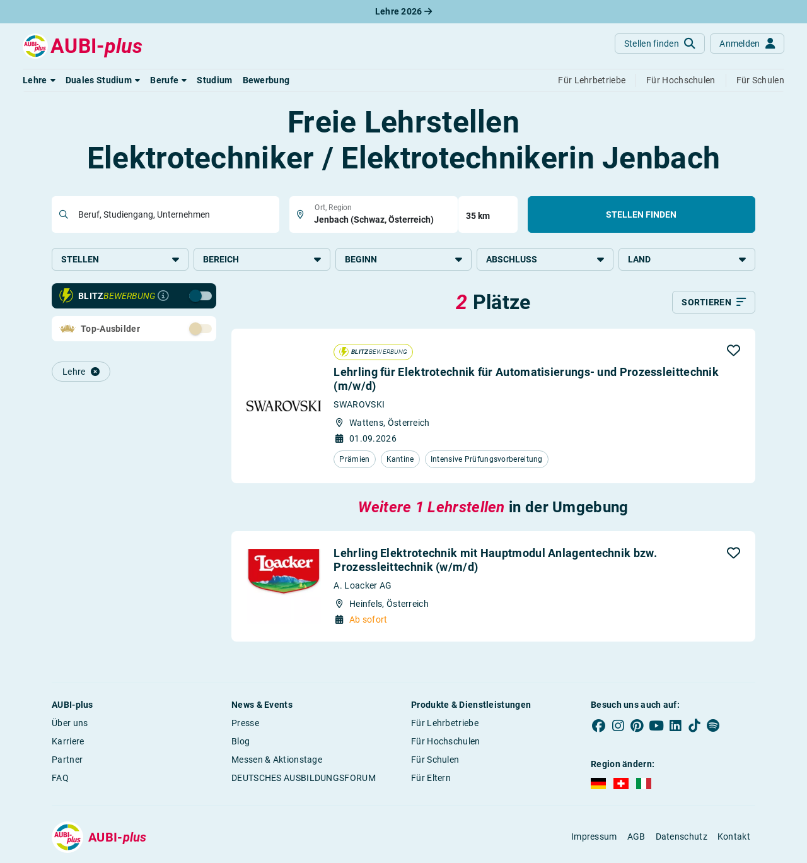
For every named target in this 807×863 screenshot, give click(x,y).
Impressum (594, 836)
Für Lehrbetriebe (445, 723)
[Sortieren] (713, 302)
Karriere (68, 741)
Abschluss (545, 259)
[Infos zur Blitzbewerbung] (163, 296)
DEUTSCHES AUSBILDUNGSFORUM (303, 778)
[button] (39, 80)
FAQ (60, 778)
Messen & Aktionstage (276, 759)
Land (687, 259)
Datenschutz (681, 836)
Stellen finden (641, 214)
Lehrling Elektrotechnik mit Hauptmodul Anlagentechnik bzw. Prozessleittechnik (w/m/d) (495, 559)
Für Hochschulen (445, 741)
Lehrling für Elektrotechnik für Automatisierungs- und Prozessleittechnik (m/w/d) (526, 378)
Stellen (120, 259)
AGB (636, 836)
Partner (67, 759)
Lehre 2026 (404, 11)
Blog (240, 741)
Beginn (404, 259)
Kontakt (733, 836)
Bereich (262, 259)
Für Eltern (431, 778)
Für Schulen (435, 759)
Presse (245, 723)
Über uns (70, 723)
